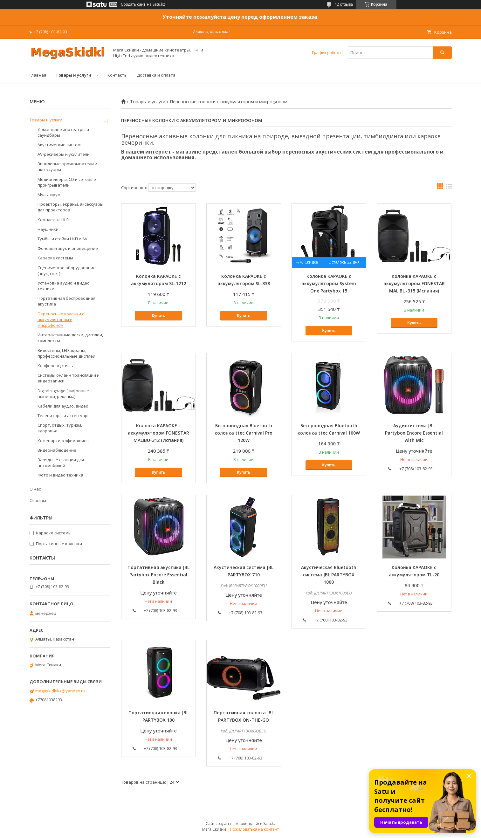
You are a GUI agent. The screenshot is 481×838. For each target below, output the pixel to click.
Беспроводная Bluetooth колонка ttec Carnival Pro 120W (243, 432)
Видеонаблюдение (57, 450)
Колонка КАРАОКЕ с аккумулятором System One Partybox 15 (328, 283)
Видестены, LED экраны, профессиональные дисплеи (66, 353)
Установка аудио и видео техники (64, 286)
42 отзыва (343, 4)
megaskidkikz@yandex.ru (60, 690)
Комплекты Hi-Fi (53, 220)
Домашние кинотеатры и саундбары (63, 132)
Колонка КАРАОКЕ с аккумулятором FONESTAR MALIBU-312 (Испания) (158, 432)
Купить (158, 315)
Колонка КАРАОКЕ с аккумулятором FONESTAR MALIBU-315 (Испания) (414, 283)
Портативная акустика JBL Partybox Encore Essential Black (158, 574)
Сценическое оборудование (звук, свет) (67, 270)
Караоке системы (55, 258)
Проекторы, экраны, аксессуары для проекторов (70, 207)
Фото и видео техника (60, 475)
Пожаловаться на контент (254, 829)
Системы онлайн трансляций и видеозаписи (69, 378)
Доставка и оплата (156, 75)
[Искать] (442, 52)
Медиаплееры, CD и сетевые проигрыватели (67, 182)
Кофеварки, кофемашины (64, 440)
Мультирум (49, 194)
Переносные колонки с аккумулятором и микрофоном (61, 319)
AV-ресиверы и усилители (64, 154)
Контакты (117, 75)
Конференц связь (55, 365)
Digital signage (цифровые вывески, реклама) (63, 393)
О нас (35, 489)
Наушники (48, 229)
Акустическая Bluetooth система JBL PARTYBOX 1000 (328, 574)
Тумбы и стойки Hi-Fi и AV (62, 239)
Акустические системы (61, 145)
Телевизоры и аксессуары (64, 415)
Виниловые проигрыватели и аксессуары (67, 166)
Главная (38, 75)
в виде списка (449, 187)
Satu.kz (269, 823)
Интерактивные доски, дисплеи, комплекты (70, 337)
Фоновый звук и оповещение (68, 248)
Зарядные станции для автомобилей (61, 462)
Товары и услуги (73, 75)
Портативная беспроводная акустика (66, 301)
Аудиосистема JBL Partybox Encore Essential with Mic (414, 432)
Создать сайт (133, 4)
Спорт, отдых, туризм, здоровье (60, 428)
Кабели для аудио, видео (63, 406)
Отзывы (38, 500)
